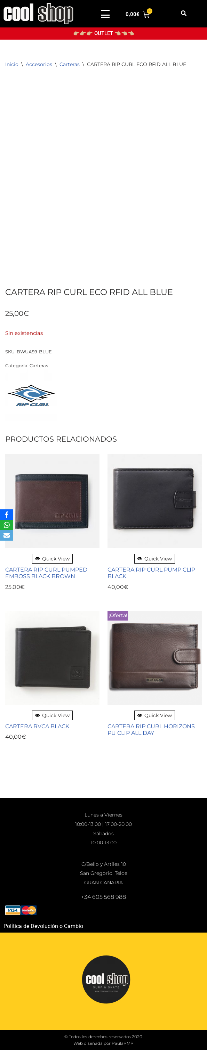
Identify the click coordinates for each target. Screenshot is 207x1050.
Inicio (11, 64)
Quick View (52, 559)
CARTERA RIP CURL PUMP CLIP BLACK (151, 573)
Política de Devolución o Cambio (43, 926)
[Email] (6, 535)
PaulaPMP (123, 1043)
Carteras (69, 64)
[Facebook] (6, 514)
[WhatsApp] (6, 525)
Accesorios (39, 64)
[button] (184, 14)
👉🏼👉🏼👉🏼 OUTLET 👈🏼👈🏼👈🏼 (103, 33)
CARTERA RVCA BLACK (37, 726)
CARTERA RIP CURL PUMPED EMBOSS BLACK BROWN (46, 573)
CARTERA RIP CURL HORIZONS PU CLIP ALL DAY (151, 729)
